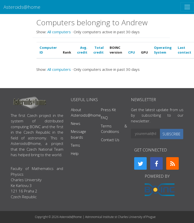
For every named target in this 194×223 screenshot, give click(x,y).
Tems (75, 145)
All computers (59, 31)
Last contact (184, 50)
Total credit (98, 50)
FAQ (104, 117)
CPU (131, 52)
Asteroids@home (22, 7)
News (75, 123)
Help (75, 153)
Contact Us (110, 139)
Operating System (163, 50)
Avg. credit (82, 50)
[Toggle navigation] (187, 7)
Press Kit (108, 109)
